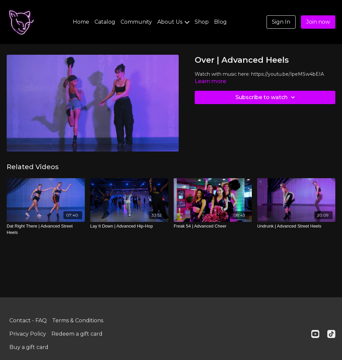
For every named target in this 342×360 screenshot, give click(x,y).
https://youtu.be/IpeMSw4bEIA (287, 74)
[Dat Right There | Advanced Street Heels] (46, 229)
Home (81, 22)
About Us (173, 22)
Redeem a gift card (77, 334)
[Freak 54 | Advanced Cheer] (213, 226)
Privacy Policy (27, 334)
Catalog (105, 22)
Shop (202, 22)
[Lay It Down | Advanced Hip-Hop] (129, 226)
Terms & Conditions (77, 320)
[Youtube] (315, 334)
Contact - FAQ (28, 320)
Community (136, 22)
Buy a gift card (28, 347)
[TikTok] (331, 334)
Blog (220, 22)
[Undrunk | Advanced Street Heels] (296, 226)
